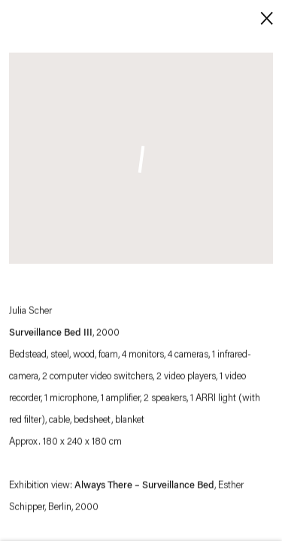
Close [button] (263, 17)
